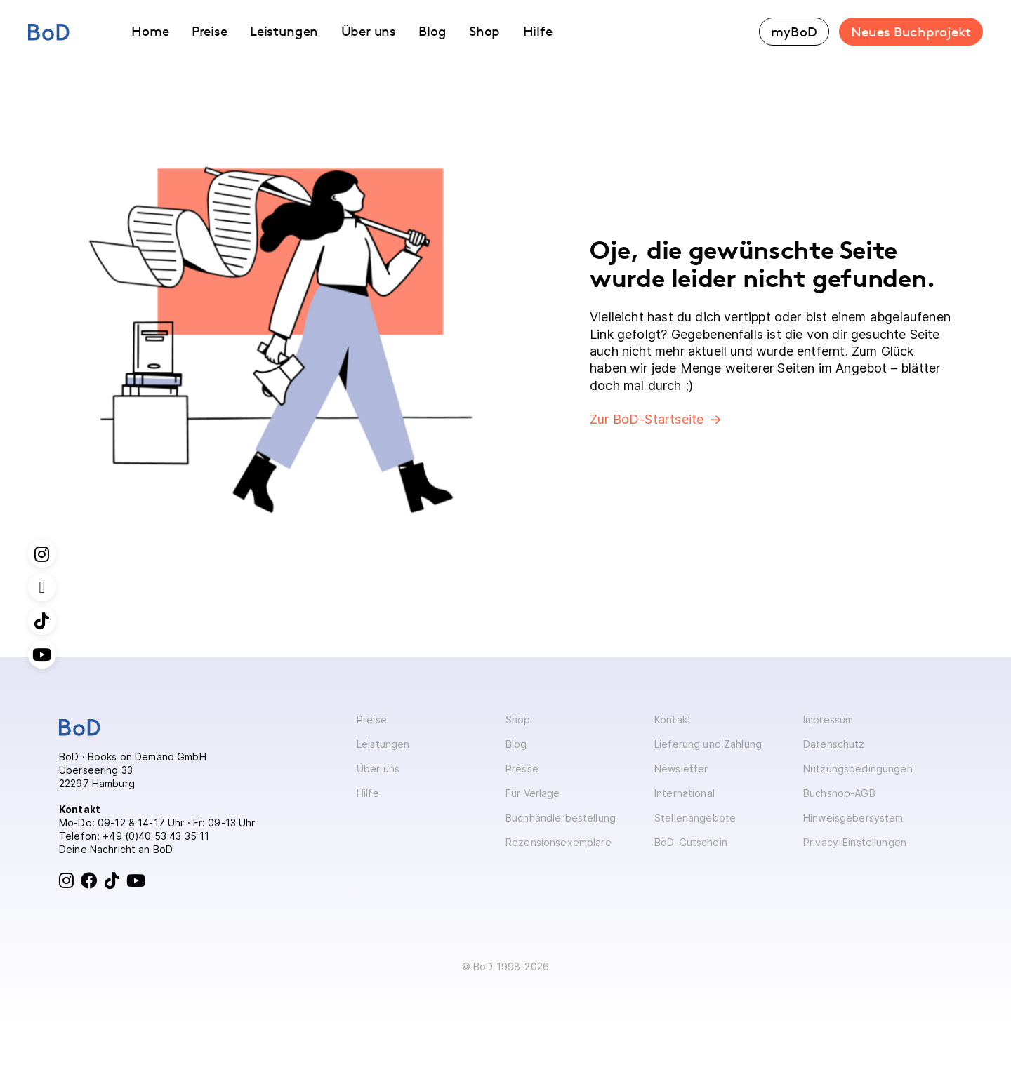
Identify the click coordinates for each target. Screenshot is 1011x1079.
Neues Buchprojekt (911, 31)
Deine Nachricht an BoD (116, 849)
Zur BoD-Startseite (646, 419)
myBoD (794, 31)
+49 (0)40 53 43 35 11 (156, 836)
